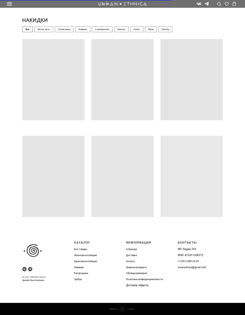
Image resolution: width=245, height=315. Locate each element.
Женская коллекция (85, 255)
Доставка (131, 255)
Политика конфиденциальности (144, 279)
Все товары (80, 249)
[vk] (199, 5)
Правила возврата (136, 267)
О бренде (131, 249)
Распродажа (81, 273)
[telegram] (206, 5)
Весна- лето (44, 29)
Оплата (130, 261)
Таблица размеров (136, 273)
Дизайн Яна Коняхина (33, 280)
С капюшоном (102, 29)
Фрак (151, 29)
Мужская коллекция (85, 261)
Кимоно (121, 29)
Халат (137, 29)
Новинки (82, 29)
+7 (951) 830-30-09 (188, 261)
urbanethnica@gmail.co (191, 267)
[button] (219, 4)
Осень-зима (64, 29)
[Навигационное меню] (9, 4)
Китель (165, 29)
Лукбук (78, 279)
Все (27, 29)
